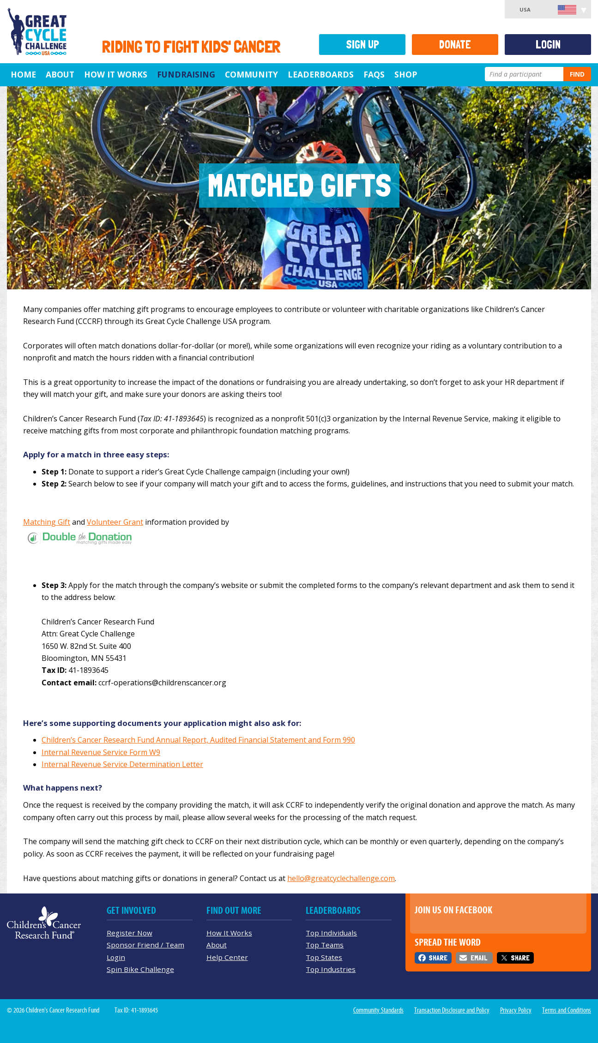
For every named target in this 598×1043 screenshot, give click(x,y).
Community (251, 74)
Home (23, 74)
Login (548, 44)
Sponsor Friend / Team (145, 944)
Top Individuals (331, 932)
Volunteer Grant (115, 522)
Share (438, 957)
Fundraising (186, 74)
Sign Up (362, 44)
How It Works (115, 74)
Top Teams (325, 944)
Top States (324, 957)
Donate (455, 44)
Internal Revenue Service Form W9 (101, 752)
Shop (405, 74)
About (60, 74)
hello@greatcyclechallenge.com (341, 878)
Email (479, 957)
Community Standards (378, 1010)
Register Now (129, 932)
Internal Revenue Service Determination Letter (122, 764)
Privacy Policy (516, 1010)
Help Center (227, 957)
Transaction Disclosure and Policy (451, 1010)
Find (577, 74)
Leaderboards (321, 74)
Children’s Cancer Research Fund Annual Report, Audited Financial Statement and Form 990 (198, 740)
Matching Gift (46, 522)
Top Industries (331, 969)
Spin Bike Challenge (140, 969)
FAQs (374, 74)
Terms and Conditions (566, 1010)
